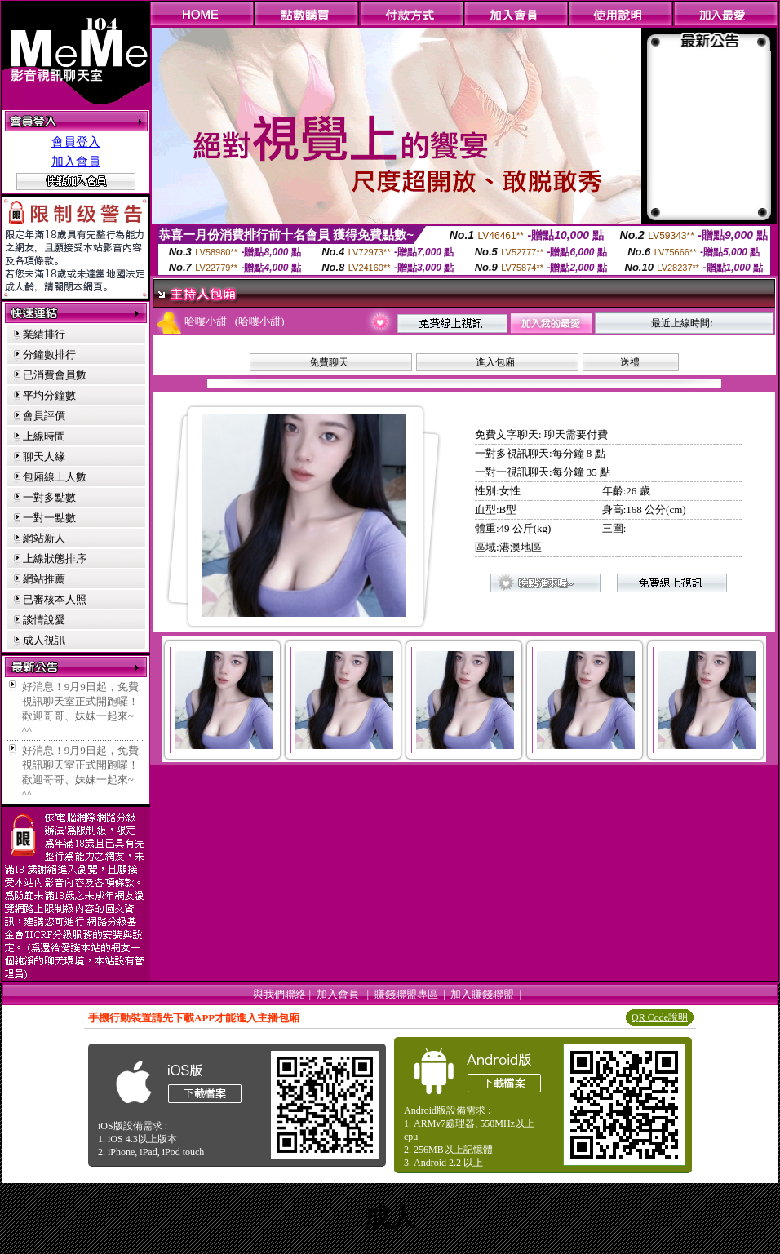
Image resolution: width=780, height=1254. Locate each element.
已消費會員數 (54, 375)
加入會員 (75, 161)
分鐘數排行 (49, 354)
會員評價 (44, 416)
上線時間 (44, 436)
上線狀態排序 (54, 558)
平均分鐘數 (49, 395)
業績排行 (44, 334)
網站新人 (44, 538)
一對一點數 (49, 518)
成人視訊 (44, 640)
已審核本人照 (54, 599)
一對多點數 (49, 497)
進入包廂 (495, 362)
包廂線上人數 (54, 477)
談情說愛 (44, 620)
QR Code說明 (660, 1017)
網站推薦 (44, 579)
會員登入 (75, 141)
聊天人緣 (44, 456)
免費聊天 (328, 362)
